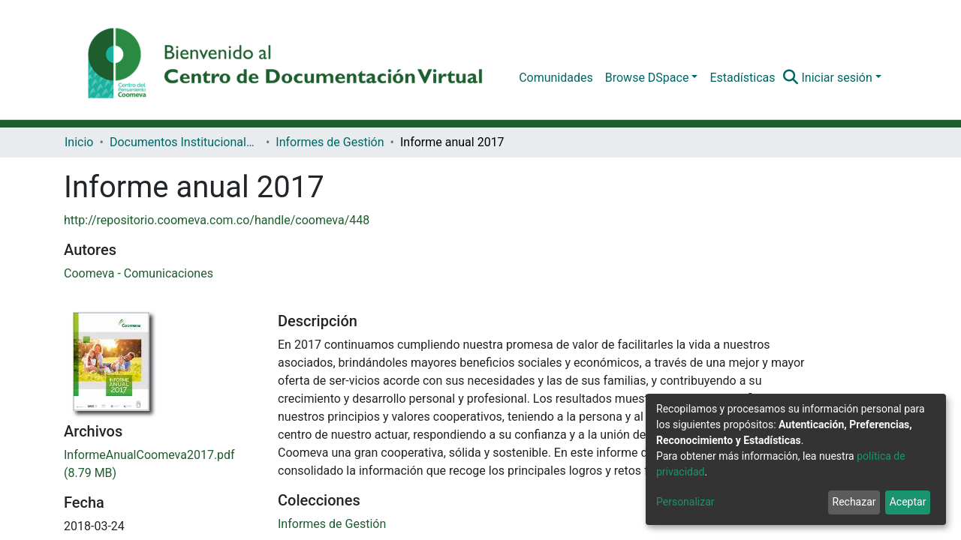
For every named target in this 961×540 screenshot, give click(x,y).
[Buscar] (790, 78)
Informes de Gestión (330, 142)
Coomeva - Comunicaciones (138, 273)
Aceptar (908, 502)
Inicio (79, 142)
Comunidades (556, 77)
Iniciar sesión (836, 77)
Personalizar (685, 502)
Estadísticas (742, 77)
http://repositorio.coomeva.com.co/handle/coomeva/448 (216, 220)
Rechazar (854, 502)
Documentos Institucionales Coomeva (185, 142)
